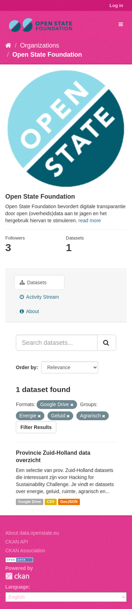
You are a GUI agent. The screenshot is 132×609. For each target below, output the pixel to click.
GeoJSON (68, 501)
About (29, 311)
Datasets (33, 282)
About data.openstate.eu (32, 533)
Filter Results (36, 427)
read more (89, 220)
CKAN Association (25, 550)
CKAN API (16, 542)
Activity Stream (39, 297)
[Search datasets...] (57, 343)
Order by (26, 367)
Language (17, 587)
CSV (51, 501)
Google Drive (29, 501)
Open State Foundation (47, 54)
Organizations (39, 45)
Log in (116, 5)
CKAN (17, 576)
